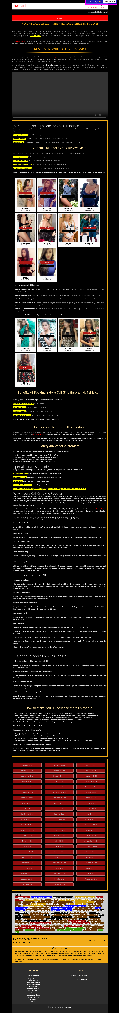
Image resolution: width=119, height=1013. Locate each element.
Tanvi (26, 278)
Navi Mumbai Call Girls (91, 841)
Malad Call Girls (59, 825)
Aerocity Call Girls (27, 765)
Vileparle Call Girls (91, 863)
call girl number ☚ (43, 928)
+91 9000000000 (81, 979)
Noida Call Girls (27, 841)
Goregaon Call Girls (91, 792)
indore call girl (20, 42)
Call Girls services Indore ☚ (63, 902)
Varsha (47, 348)
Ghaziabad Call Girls (59, 792)
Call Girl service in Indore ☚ (84, 897)
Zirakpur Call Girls (59, 884)
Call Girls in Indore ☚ (22, 897)
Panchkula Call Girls (91, 846)
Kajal (89, 348)
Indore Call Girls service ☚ (76, 904)
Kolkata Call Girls (59, 808)
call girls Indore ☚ (57, 928)
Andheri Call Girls (59, 771)
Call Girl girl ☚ (64, 900)
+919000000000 (100, 5)
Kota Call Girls (90, 814)
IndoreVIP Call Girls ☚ (53, 919)
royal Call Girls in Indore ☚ (39, 908)
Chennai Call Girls (91, 874)
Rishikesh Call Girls (27, 852)
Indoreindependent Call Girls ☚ (62, 908)
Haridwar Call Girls (27, 798)
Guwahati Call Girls (59, 868)
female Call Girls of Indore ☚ (31, 926)
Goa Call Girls (27, 868)
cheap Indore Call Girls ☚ (84, 908)
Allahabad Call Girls (59, 765)
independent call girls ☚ (61, 923)
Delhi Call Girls (59, 879)
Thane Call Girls (59, 857)
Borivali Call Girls (59, 781)
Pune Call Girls (27, 846)
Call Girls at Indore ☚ (32, 900)
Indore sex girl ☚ (29, 902)
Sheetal (68, 208)
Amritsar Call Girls (27, 776)
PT (100, 941)
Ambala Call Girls (91, 771)
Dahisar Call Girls (59, 787)
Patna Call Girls (59, 846)
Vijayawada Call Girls (59, 863)
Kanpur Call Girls (91, 808)
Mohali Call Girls (27, 836)
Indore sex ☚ (83, 919)
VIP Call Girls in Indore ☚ (80, 923)
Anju (89, 208)
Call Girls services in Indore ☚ (33, 919)
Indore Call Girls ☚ (21, 908)
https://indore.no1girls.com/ (81, 975)
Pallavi (47, 208)
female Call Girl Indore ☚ (78, 913)
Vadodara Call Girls (91, 857)
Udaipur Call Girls (91, 879)
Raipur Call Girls (59, 852)
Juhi (47, 278)
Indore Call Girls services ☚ (32, 906)
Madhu (25, 208)
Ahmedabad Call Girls (27, 771)
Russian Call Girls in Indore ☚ (75, 906)
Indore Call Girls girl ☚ (49, 900)
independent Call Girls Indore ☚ (35, 921)
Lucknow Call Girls (27, 819)
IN (105, 941)
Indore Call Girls (91, 798)
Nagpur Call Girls (59, 836)
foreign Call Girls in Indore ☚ (61, 910)
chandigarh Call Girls (59, 874)
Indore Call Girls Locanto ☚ (63, 897)
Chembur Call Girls (91, 781)
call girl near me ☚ (70, 919)
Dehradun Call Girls (27, 879)
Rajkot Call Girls (91, 852)
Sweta (68, 243)
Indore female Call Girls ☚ (84, 902)
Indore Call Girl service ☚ (73, 926)
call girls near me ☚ (95, 906)
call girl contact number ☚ (45, 930)
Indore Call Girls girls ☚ (59, 913)
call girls (47, 915)
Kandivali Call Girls (27, 814)
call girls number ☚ (38, 904)
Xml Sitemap (66, 1007)
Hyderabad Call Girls (59, 798)
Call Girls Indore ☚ (80, 917)
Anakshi (89, 243)
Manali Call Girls (91, 830)
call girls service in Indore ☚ (41, 897)
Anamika (25, 243)
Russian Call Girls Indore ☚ (61, 915)
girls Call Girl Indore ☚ (76, 921)
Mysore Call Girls (59, 830)
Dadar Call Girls (27, 787)
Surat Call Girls (27, 884)
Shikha (25, 348)
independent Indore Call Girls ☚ (37, 910)
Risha (47, 243)
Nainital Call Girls (90, 836)
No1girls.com (57, 57)
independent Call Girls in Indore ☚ (85, 915)
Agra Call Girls (90, 765)
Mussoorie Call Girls (27, 830)
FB (90, 941)
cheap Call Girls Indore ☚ (57, 921)
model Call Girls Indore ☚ (40, 917)
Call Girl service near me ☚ (32, 915)
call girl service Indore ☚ (80, 900)
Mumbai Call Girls (91, 819)
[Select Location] (109, 1)
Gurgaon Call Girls (27, 874)
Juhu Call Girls (27, 808)
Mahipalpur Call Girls (27, 825)
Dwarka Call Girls (27, 792)
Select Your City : (94, 2)
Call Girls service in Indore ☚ (61, 917)
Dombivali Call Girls (91, 787)
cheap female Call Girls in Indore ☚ (86, 910)
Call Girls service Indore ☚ (53, 906)
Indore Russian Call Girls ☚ (25, 928)
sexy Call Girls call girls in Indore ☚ (69, 930)
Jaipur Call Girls (27, 803)
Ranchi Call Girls (27, 857)
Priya (26, 383)
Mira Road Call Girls (91, 825)
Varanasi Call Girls (27, 863)
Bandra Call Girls (27, 781)
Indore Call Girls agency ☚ (75, 928)
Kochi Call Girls (59, 814)
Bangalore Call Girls (59, 776)
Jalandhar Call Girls (91, 803)
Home (59, 18)
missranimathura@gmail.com (95, 7)
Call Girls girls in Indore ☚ (56, 904)
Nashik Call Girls (59, 841)
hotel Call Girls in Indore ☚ (39, 913)
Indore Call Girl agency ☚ (53, 926)
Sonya (68, 348)
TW (95, 941)
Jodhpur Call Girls (59, 803)
